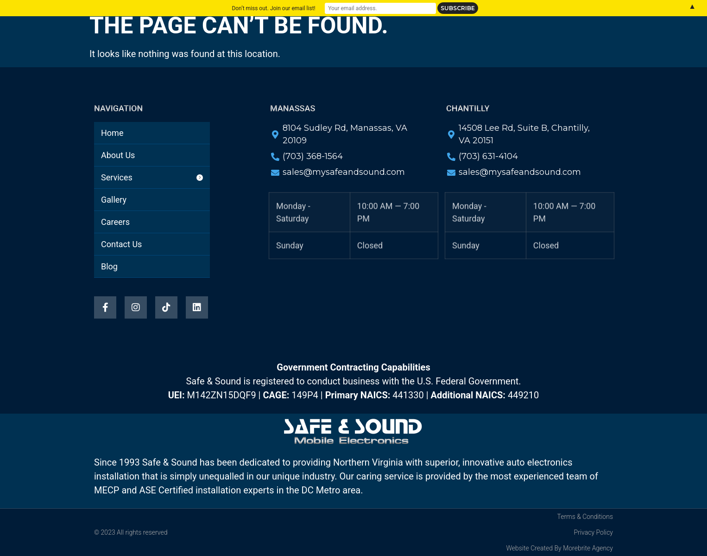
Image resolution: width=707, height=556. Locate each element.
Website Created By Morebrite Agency (559, 548)
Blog (350, 48)
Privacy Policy (593, 532)
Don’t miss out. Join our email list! (273, 8)
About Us (264, 27)
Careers (419, 27)
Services (319, 27)
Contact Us (477, 27)
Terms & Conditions (585, 516)
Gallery (370, 27)
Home (213, 27)
